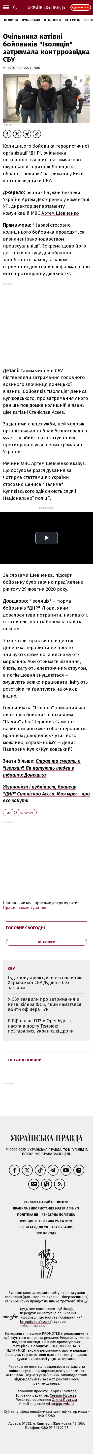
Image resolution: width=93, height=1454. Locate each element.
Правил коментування (24, 907)
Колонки (52, 20)
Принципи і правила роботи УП (46, 1221)
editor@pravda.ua (60, 1404)
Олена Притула (64, 1400)
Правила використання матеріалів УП (46, 1208)
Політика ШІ (27, 1214)
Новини (11, 20)
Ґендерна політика (58, 1214)
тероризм (26, 812)
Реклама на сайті (38, 1202)
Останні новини (25, 1060)
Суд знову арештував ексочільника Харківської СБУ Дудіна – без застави (46, 983)
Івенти (62, 1202)
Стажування (62, 1227)
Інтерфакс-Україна (35, 1322)
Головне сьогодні (25, 927)
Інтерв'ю (72, 20)
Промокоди (46, 1233)
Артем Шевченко (60, 213)
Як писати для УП (33, 1227)
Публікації (31, 20)
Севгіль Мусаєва (63, 1395)
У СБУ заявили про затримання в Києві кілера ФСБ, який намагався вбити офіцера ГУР (44, 1004)
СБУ (9, 812)
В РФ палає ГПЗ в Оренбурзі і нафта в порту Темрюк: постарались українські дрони (41, 1026)
